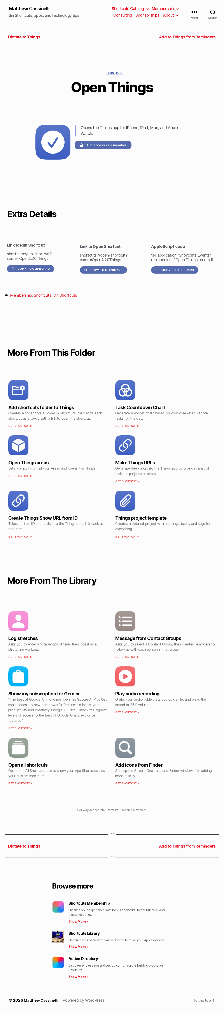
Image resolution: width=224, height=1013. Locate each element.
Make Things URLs (135, 463)
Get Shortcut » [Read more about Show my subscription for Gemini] (20, 728)
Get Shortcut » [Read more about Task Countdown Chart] (127, 426)
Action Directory (83, 959)
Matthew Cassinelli (31, 8)
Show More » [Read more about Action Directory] (78, 977)
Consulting (122, 15)
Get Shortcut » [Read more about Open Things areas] (20, 476)
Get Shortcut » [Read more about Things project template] (127, 536)
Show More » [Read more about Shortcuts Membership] (78, 922)
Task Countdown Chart (140, 407)
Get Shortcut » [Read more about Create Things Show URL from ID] (20, 536)
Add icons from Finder (139, 765)
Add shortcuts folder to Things (41, 407)
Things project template (140, 518)
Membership (163, 9)
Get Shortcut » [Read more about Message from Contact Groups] (127, 657)
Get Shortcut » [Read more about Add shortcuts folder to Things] (20, 426)
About (168, 15)
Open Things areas (28, 463)
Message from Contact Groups (148, 639)
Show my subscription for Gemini (43, 694)
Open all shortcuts (27, 765)
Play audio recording (137, 694)
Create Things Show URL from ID (42, 518)
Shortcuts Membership (89, 903)
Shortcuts (42, 295)
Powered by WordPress (86, 1000)
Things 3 (114, 74)
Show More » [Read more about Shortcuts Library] (78, 947)
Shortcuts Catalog (128, 9)
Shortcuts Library (84, 933)
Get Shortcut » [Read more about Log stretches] (20, 657)
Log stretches (23, 639)
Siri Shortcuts (65, 295)
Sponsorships (147, 15)
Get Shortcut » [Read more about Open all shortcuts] (20, 783)
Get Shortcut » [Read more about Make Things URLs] (127, 481)
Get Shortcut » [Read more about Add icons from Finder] (127, 783)
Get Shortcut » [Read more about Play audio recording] (127, 712)
